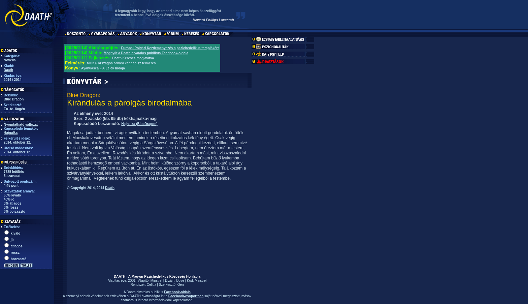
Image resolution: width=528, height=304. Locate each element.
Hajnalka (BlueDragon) (139, 124)
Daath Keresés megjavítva (133, 58)
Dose (180, 280)
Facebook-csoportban (185, 296)
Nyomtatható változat (21, 124)
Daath (8, 70)
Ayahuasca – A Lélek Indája (103, 68)
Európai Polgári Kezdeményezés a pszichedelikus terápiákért (170, 48)
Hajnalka (11, 132)
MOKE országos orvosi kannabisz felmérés (121, 63)
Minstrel (156, 280)
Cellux (151, 284)
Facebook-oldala (177, 292)
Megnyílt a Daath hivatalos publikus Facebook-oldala (146, 53)
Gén (180, 284)
